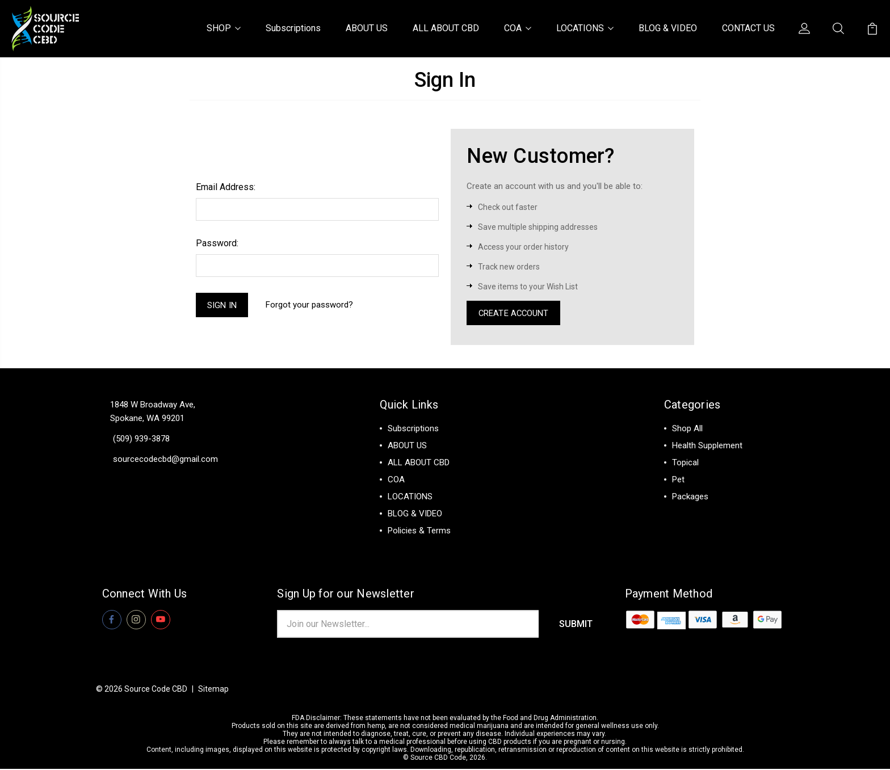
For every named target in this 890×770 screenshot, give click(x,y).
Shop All (687, 429)
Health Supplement (707, 446)
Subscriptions (293, 28)
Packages (690, 497)
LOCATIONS (585, 28)
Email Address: (225, 187)
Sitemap (213, 690)
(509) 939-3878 (141, 439)
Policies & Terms (419, 531)
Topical (685, 463)
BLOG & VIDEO (668, 28)
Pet (678, 480)
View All (687, 514)
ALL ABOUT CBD (446, 28)
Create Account (514, 313)
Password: (217, 243)
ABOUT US (367, 28)
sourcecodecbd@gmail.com (165, 460)
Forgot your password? (310, 305)
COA (517, 28)
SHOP (224, 28)
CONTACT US (748, 28)
